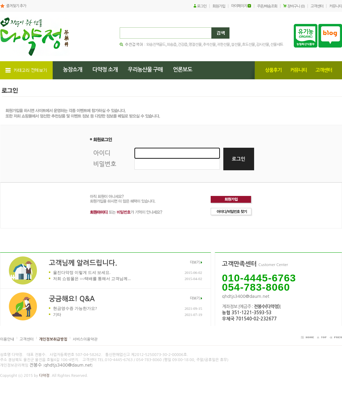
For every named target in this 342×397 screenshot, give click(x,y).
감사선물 (262, 45)
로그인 (202, 6)
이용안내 (7, 339)
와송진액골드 (156, 45)
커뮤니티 (335, 6)
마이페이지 (239, 6)
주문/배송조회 (267, 6)
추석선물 (209, 45)
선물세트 (276, 45)
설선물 (236, 45)
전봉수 (35, 365)
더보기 (194, 262)
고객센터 (317, 6)
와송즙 (171, 45)
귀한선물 (223, 45)
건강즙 (182, 45)
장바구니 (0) (296, 6)
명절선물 (195, 45)
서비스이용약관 (85, 339)
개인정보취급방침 (53, 339)
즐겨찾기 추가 (16, 6)
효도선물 (248, 45)
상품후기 (273, 70)
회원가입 (218, 6)
